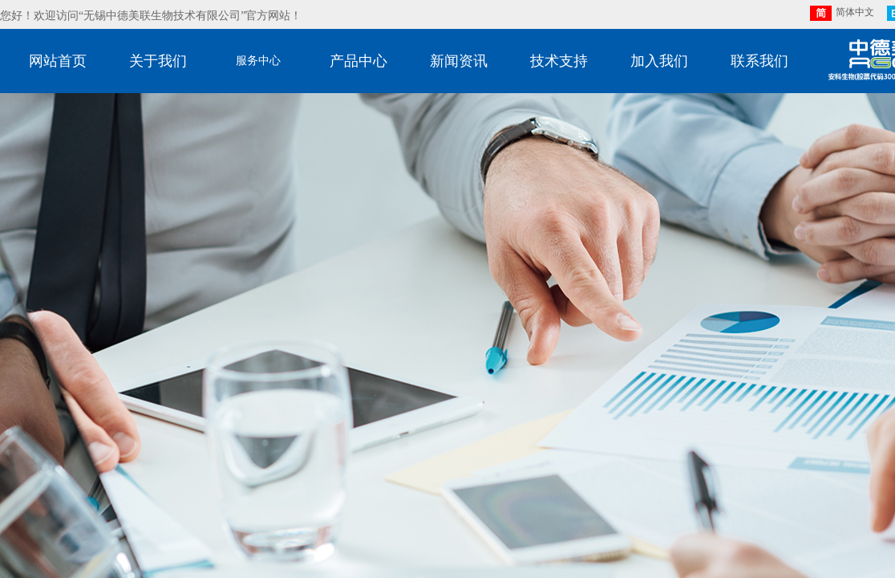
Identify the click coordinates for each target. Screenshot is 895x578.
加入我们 (659, 61)
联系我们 (759, 61)
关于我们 (158, 61)
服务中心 (258, 61)
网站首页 (58, 61)
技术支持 (559, 61)
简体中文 (842, 13)
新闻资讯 (459, 61)
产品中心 (358, 61)
